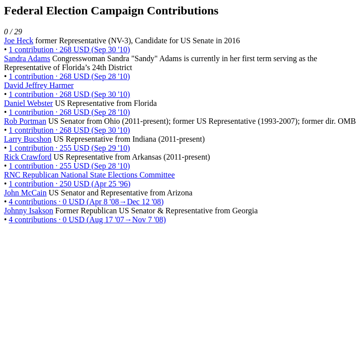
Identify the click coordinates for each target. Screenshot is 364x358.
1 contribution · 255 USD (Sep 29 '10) (69, 148)
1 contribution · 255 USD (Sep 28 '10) (69, 166)
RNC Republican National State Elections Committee (89, 175)
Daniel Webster (28, 103)
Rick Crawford (28, 157)
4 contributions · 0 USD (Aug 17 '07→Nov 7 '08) (87, 219)
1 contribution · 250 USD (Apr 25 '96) (70, 183)
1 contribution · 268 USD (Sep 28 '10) (69, 76)
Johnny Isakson (28, 210)
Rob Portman (25, 121)
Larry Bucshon (28, 139)
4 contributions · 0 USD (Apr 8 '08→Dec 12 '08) (86, 201)
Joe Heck (18, 40)
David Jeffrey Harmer (39, 85)
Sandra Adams (27, 58)
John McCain (25, 192)
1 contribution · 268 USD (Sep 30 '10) (69, 49)
